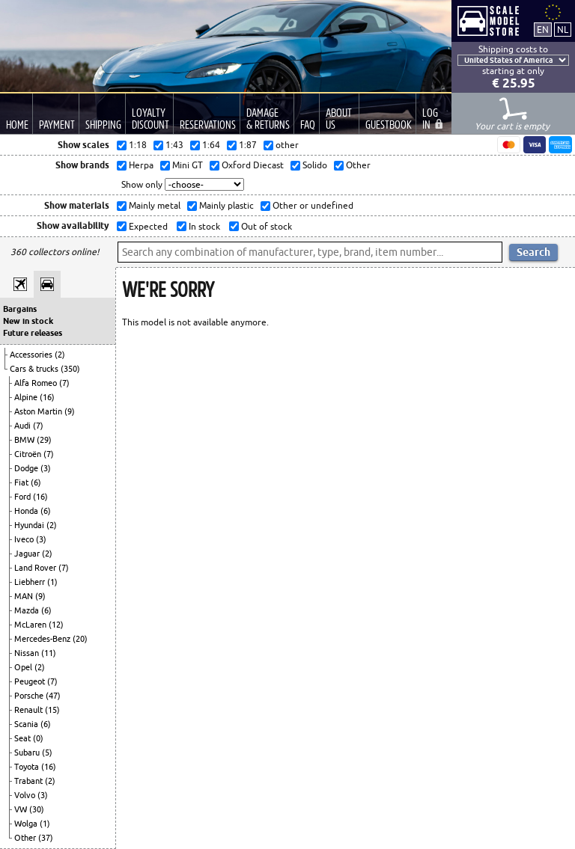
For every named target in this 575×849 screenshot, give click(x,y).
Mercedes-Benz (43, 638)
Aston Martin (39, 411)
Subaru (28, 752)
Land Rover (36, 567)
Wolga (27, 823)
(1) (52, 581)
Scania (27, 724)
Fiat (22, 482)
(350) (70, 368)
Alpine (27, 397)
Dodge (27, 468)
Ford (23, 496)
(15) (52, 709)
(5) (47, 752)
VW (21, 809)
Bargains (20, 308)
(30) (36, 809)
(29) (44, 439)
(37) (45, 837)
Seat (23, 738)
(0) (38, 738)
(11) (48, 653)
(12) (56, 624)
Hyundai (30, 525)
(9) (69, 411)
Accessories (32, 354)
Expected (147, 226)
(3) (45, 468)
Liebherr (30, 581)
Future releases (32, 332)
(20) (80, 638)
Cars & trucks (35, 368)
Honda (27, 510)
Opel (24, 667)
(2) (60, 354)
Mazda (27, 610)
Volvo (25, 795)
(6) (36, 482)
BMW (25, 439)
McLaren (31, 624)
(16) (47, 397)
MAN (24, 596)
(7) (64, 382)
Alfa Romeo (36, 382)
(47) (53, 695)
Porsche (30, 695)
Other (26, 837)
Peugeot (30, 681)
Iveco (25, 539)
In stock (203, 226)
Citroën (28, 454)
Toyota (27, 766)
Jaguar (28, 553)
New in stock (28, 320)
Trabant (29, 780)
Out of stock (265, 226)
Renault (29, 709)
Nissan (27, 653)
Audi (23, 425)
